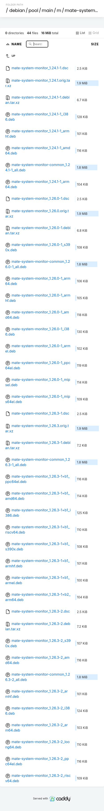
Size (95, 44)
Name (17, 44)
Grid (93, 33)
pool (33, 10)
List (80, 33)
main (47, 10)
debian (17, 10)
